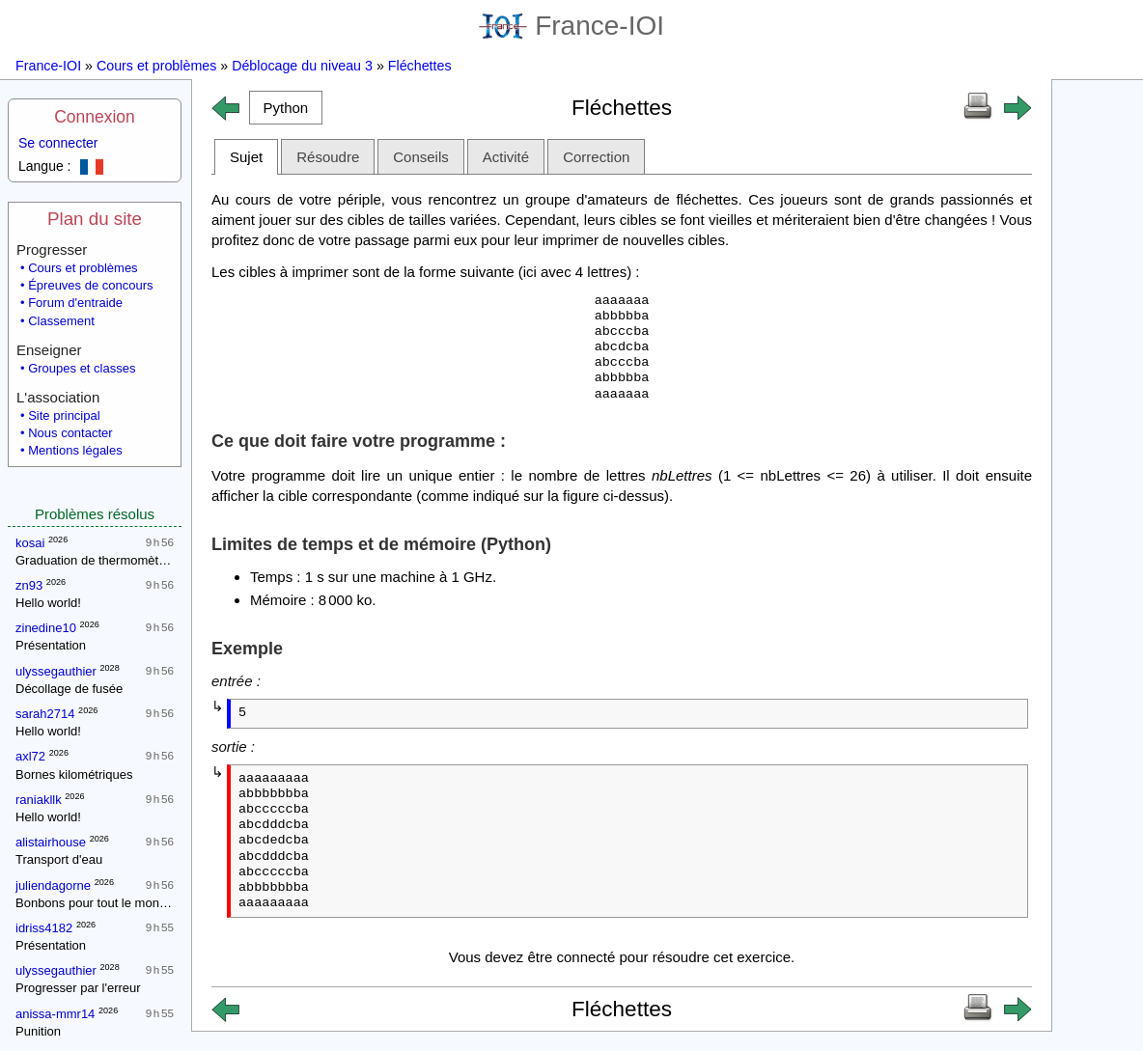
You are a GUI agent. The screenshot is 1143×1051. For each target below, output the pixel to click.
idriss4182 (43, 928)
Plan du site (94, 218)
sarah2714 (44, 713)
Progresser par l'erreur (78, 988)
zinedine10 (45, 628)
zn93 (28, 585)
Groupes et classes (81, 368)
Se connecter (58, 143)
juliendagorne (53, 885)
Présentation (50, 645)
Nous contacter (70, 433)
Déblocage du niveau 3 (302, 65)
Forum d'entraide (75, 302)
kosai (29, 543)
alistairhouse (50, 842)
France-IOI (571, 26)
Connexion (94, 116)
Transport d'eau (58, 859)
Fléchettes (420, 65)
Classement (61, 321)
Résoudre (327, 157)
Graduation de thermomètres (95, 560)
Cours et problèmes (156, 65)
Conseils (421, 157)
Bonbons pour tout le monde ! (98, 903)
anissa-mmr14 (55, 1014)
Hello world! (48, 602)
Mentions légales (75, 450)
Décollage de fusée (69, 688)
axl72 (30, 756)
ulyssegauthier (56, 671)
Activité (506, 157)
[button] (285, 107)
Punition (38, 1031)
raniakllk (38, 799)
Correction (596, 157)
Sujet (246, 157)
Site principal (63, 415)
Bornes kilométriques (73, 774)
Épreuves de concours (90, 285)
